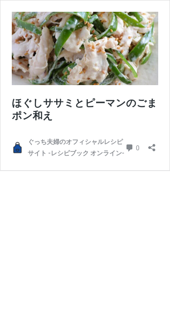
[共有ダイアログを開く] (152, 145)
